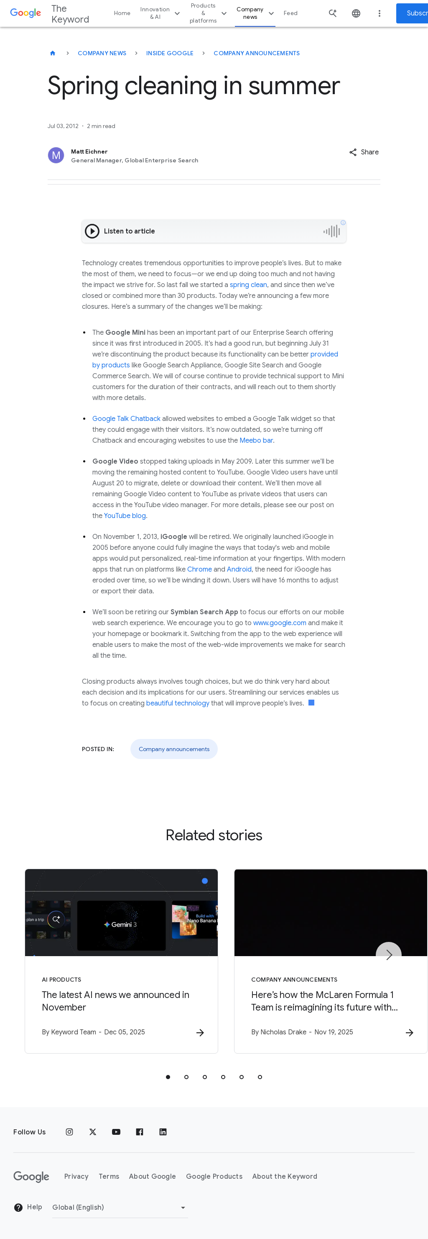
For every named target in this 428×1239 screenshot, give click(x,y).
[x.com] (93, 1132)
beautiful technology (177, 703)
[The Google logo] (31, 1177)
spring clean (248, 285)
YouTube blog (125, 516)
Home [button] (122, 13)
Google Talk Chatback (126, 419)
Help (27, 1208)
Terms (109, 1177)
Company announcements (174, 749)
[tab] (168, 1077)
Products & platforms (209, 13)
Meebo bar (256, 440)
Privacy (76, 1177)
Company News (102, 53)
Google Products (214, 1177)
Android (239, 569)
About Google (152, 1177)
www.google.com (279, 623)
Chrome (199, 569)
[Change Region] (120, 1208)
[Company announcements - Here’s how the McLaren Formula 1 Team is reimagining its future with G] (323, 961)
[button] (363, 152)
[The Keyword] (53, 53)
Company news (256, 13)
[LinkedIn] (163, 1132)
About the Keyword (284, 1177)
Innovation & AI (161, 13)
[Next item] (388, 955)
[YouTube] (116, 1132)
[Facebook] (140, 1132)
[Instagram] (69, 1132)
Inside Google (170, 53)
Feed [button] (291, 13)
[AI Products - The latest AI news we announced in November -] (104, 961)
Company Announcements (257, 53)
